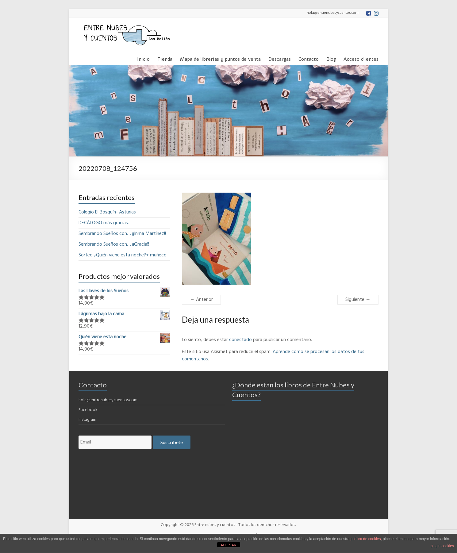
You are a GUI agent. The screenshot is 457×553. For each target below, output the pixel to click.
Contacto (308, 58)
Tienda (164, 58)
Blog (331, 58)
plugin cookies (442, 546)
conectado (240, 340)
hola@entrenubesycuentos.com (108, 400)
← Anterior (201, 300)
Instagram (87, 419)
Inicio (143, 58)
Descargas (279, 58)
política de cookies (366, 539)
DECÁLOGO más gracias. (104, 223)
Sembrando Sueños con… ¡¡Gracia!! (114, 244)
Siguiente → (358, 300)
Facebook (88, 409)
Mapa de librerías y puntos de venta (220, 58)
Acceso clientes (361, 58)
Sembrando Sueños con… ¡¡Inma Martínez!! (122, 234)
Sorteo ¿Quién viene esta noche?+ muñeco (123, 255)
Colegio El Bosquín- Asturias (107, 212)
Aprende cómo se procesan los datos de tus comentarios (273, 355)
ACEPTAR (228, 545)
